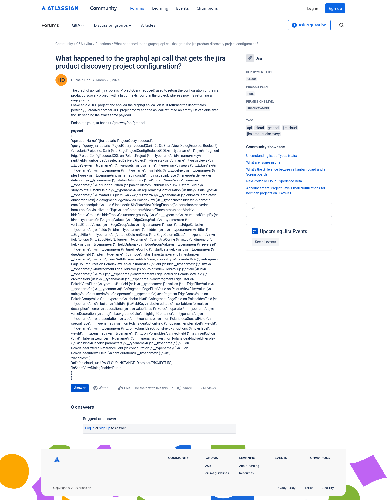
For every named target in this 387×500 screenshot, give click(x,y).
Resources (246, 473)
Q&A (78, 25)
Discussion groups (112, 25)
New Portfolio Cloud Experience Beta (274, 181)
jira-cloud (290, 128)
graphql (273, 128)
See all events (265, 242)
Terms (309, 488)
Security (328, 488)
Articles (148, 25)
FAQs (207, 466)
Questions (103, 44)
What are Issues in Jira (263, 162)
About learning (249, 466)
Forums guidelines (216, 473)
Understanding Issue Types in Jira (271, 156)
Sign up (335, 8)
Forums (137, 8)
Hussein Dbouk (82, 80)
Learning (160, 8)
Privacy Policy (286, 488)
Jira (89, 44)
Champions (207, 8)
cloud (259, 128)
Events (182, 8)
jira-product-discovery (263, 134)
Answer (80, 388)
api (249, 128)
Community (103, 7)
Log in (312, 8)
